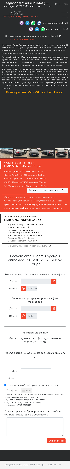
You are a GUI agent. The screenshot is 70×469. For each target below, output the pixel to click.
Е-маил (12, 378)
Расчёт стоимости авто (47, 190)
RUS (57, 4)
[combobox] (26, 390)
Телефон (12, 390)
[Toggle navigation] (64, 15)
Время (13, 288)
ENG (64, 4)
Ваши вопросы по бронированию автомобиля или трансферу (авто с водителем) (32, 413)
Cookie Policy (54, 465)
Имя (14, 371)
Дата (13, 281)
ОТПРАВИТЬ (56, 441)
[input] (36, 281)
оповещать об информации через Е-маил (31, 385)
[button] (67, 121)
